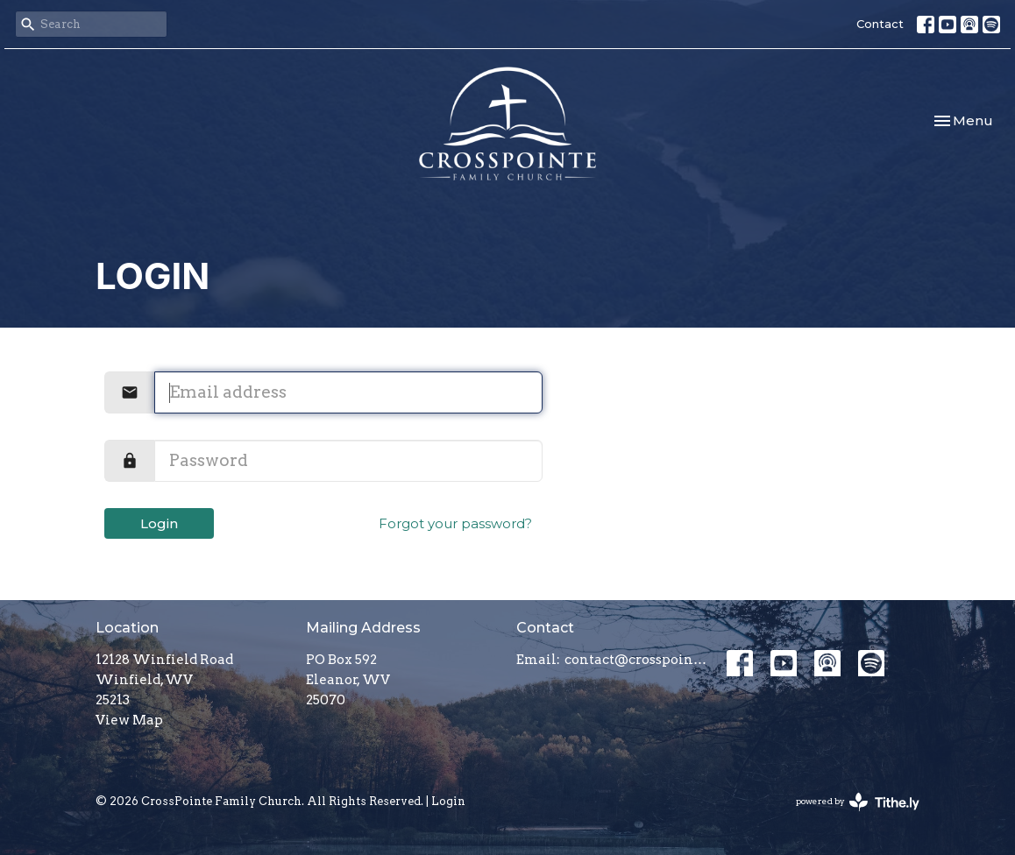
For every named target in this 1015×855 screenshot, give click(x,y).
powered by (857, 802)
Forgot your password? (455, 523)
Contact (880, 24)
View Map (129, 720)
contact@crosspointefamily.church (636, 660)
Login (159, 523)
